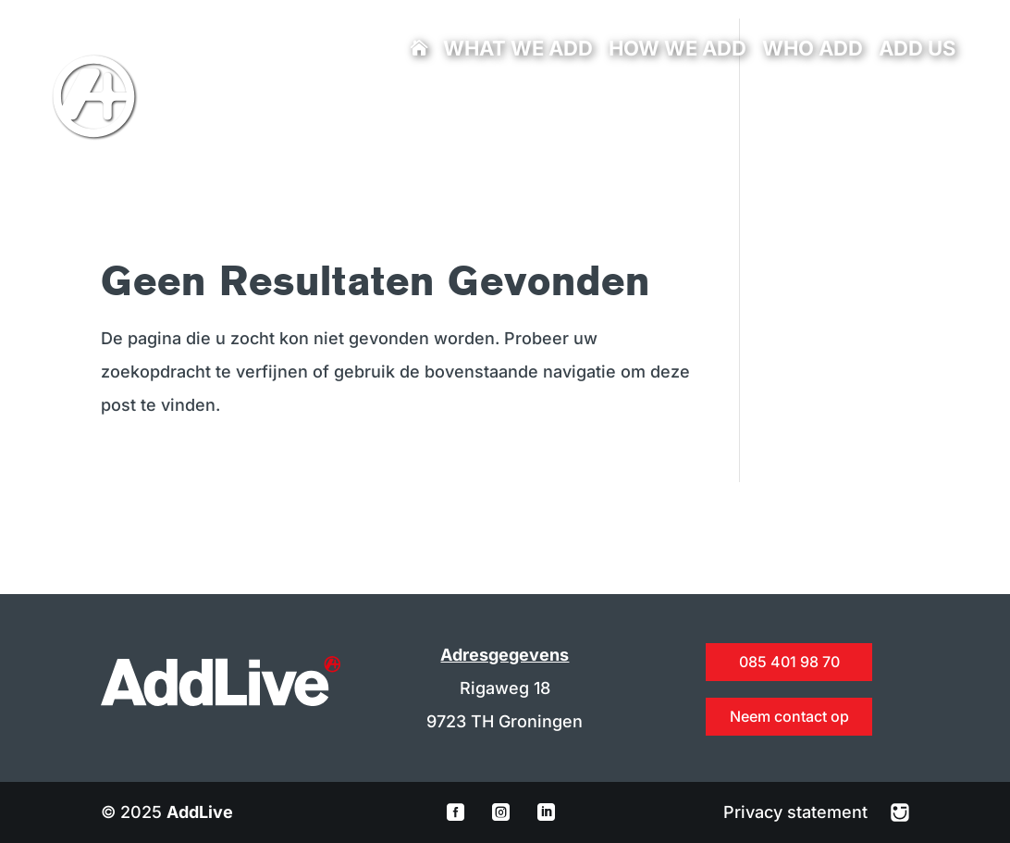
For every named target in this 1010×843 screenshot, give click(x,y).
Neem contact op (789, 716)
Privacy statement (797, 812)
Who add (812, 51)
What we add (518, 51)
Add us (917, 51)
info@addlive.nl (381, 107)
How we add (677, 51)
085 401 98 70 (339, 107)
